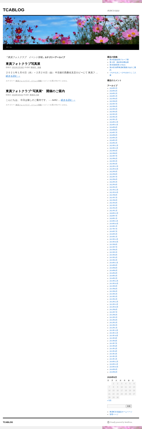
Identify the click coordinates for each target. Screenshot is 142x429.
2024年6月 (113, 135)
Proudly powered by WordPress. (121, 422)
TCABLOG (13, 9)
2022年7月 (113, 177)
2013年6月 (113, 291)
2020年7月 (113, 216)
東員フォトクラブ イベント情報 (29, 81)
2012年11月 (114, 304)
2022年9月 (113, 172)
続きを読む (13, 76)
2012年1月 (113, 328)
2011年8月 (113, 341)
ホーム (9, 47)
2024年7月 (113, 132)
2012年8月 (113, 310)
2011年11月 (114, 333)
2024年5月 (113, 138)
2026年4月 (113, 91)
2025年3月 (113, 114)
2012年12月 (114, 302)
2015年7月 (113, 247)
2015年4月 (113, 255)
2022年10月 (114, 169)
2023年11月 (114, 148)
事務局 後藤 (36, 67)
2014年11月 (114, 263)
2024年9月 (113, 127)
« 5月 (109, 400)
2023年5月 (113, 161)
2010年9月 (113, 369)
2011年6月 (113, 346)
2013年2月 (113, 299)
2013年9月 (113, 286)
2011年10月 (114, 336)
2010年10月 (114, 367)
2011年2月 (113, 356)
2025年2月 (113, 117)
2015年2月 (113, 260)
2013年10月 (114, 283)
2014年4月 (113, 273)
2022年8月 (113, 174)
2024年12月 (114, 122)
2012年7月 (113, 312)
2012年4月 (113, 320)
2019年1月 (113, 226)
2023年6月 (113, 159)
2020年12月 (114, 213)
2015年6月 (113, 250)
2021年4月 (113, 203)
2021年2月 (113, 208)
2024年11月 (114, 125)
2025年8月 (113, 101)
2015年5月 (113, 252)
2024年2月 (113, 143)
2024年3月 (113, 140)
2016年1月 (113, 237)
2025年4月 (113, 112)
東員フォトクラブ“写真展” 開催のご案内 (35, 91)
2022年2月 (113, 187)
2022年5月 (113, 182)
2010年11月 (114, 364)
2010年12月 (114, 362)
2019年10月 (114, 224)
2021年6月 (113, 200)
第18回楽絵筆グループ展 (119, 60)
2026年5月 (113, 88)
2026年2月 (113, 93)
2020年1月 (113, 218)
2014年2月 (113, 278)
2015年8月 (113, 244)
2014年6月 (113, 270)
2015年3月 (113, 257)
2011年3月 (113, 354)
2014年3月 (113, 276)
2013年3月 (113, 296)
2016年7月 (113, 231)
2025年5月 (113, 109)
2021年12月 (114, 190)
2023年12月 (114, 145)
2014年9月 (113, 265)
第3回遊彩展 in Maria (117, 65)
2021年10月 (114, 192)
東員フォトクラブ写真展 (23, 63)
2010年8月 (113, 372)
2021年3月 (113, 205)
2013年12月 (114, 281)
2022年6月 (113, 179)
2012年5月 (113, 317)
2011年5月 (113, 349)
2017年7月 (113, 229)
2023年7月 (113, 156)
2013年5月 (113, 294)
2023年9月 (113, 151)
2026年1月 (113, 96)
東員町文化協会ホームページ (121, 412)
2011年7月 (113, 343)
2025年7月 (113, 104)
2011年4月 (113, 351)
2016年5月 (113, 234)
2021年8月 (113, 195)
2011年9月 (113, 338)
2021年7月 (113, 198)
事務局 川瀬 (34, 95)
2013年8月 (113, 289)
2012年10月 (114, 307)
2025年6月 (113, 106)
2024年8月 (113, 130)
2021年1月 (113, 211)
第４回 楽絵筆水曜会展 (119, 62)
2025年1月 (113, 119)
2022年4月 (113, 185)
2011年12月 (114, 330)
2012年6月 (113, 315)
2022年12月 (114, 166)
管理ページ (114, 414)
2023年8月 (113, 153)
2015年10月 (114, 242)
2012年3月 (113, 323)
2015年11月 (114, 239)
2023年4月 (113, 164)
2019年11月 (114, 221)
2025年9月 (113, 99)
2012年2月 (113, 325)
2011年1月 (113, 359)
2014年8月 (113, 268)
